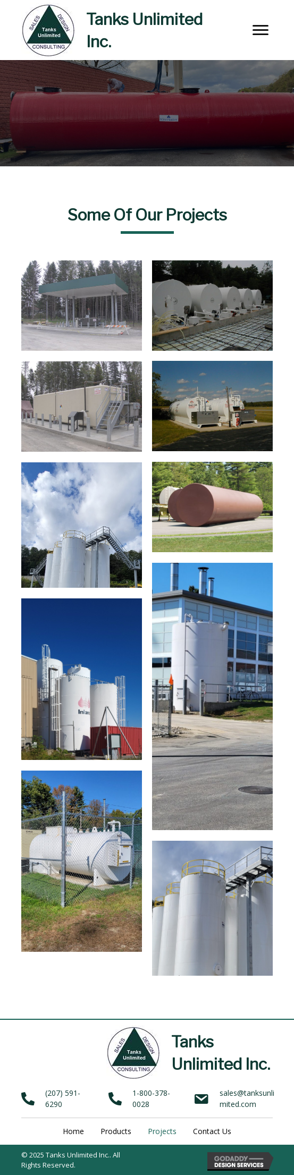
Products (115, 1131)
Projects (162, 1131)
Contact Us (212, 1131)
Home (73, 1131)
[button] (260, 30)
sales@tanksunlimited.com (247, 1098)
